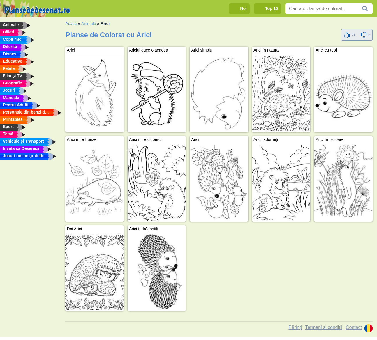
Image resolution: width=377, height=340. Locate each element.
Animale (88, 23)
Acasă (71, 23)
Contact (354, 327)
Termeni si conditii (323, 327)
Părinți (295, 327)
